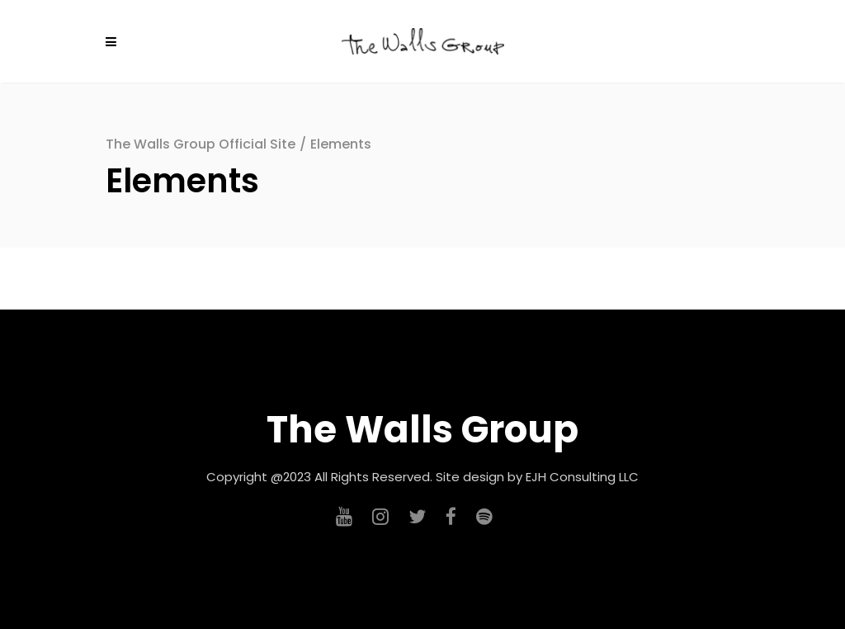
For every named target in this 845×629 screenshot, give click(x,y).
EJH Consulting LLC (582, 476)
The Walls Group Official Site (200, 144)
